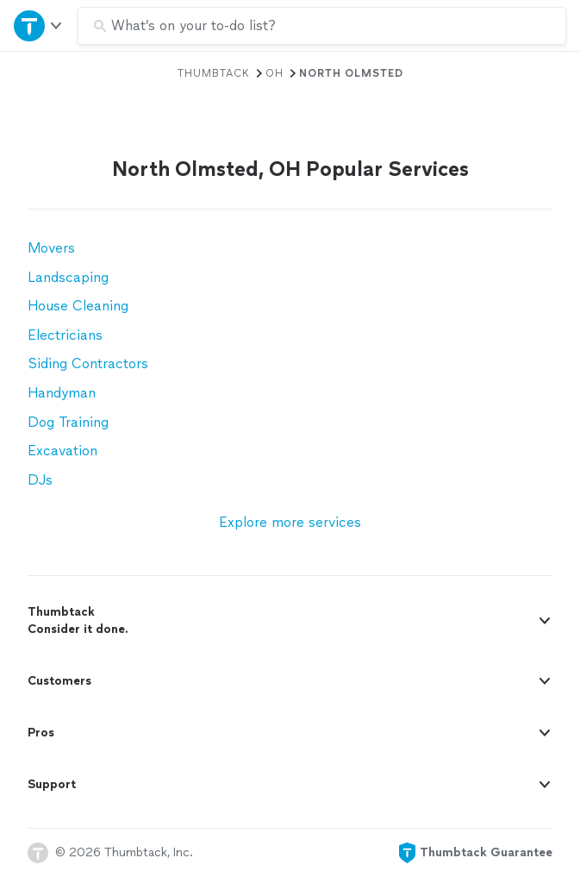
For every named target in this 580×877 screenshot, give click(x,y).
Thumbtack (214, 73)
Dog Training (68, 422)
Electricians (65, 335)
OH (274, 73)
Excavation (62, 450)
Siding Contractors (88, 363)
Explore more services (290, 522)
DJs (40, 480)
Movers (51, 248)
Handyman (62, 393)
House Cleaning (78, 306)
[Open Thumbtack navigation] (39, 25)
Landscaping (68, 277)
